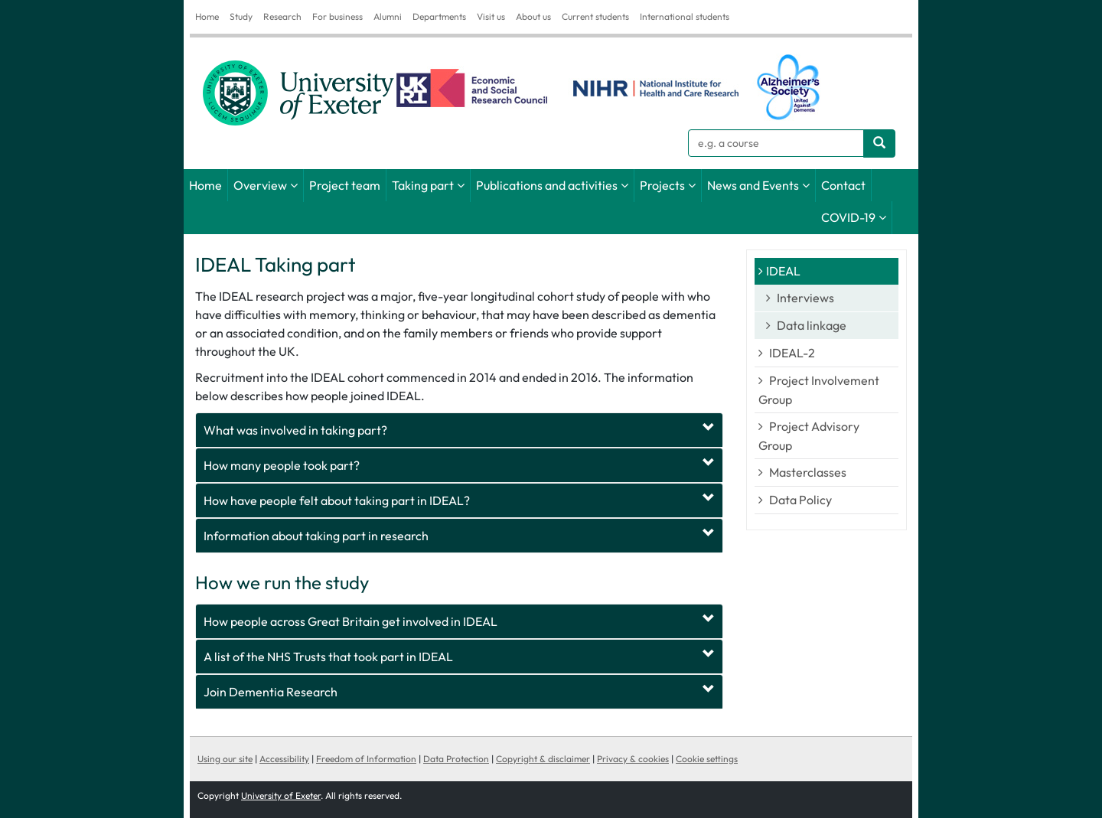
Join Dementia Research (270, 691)
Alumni (387, 16)
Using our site (225, 758)
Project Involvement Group (818, 390)
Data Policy (800, 499)
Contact (843, 185)
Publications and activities (547, 185)
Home (207, 16)
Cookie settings (707, 758)
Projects (662, 185)
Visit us (491, 16)
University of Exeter (281, 795)
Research (282, 16)
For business (337, 16)
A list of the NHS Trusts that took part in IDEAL (328, 656)
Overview (260, 185)
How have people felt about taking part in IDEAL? (337, 500)
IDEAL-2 (792, 352)
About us (533, 16)
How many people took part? (282, 465)
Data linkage (811, 325)
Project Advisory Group (808, 436)
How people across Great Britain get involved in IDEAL (350, 621)
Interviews (805, 297)
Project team (344, 185)
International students (684, 16)
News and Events (753, 185)
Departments (439, 16)
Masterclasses (807, 472)
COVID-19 (848, 217)
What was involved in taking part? (295, 430)
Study (241, 16)
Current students (595, 16)
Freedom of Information (366, 758)
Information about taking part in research (316, 535)
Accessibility (284, 758)
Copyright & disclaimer (543, 758)
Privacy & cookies (633, 758)
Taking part (423, 185)
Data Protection (456, 758)
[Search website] (879, 143)
